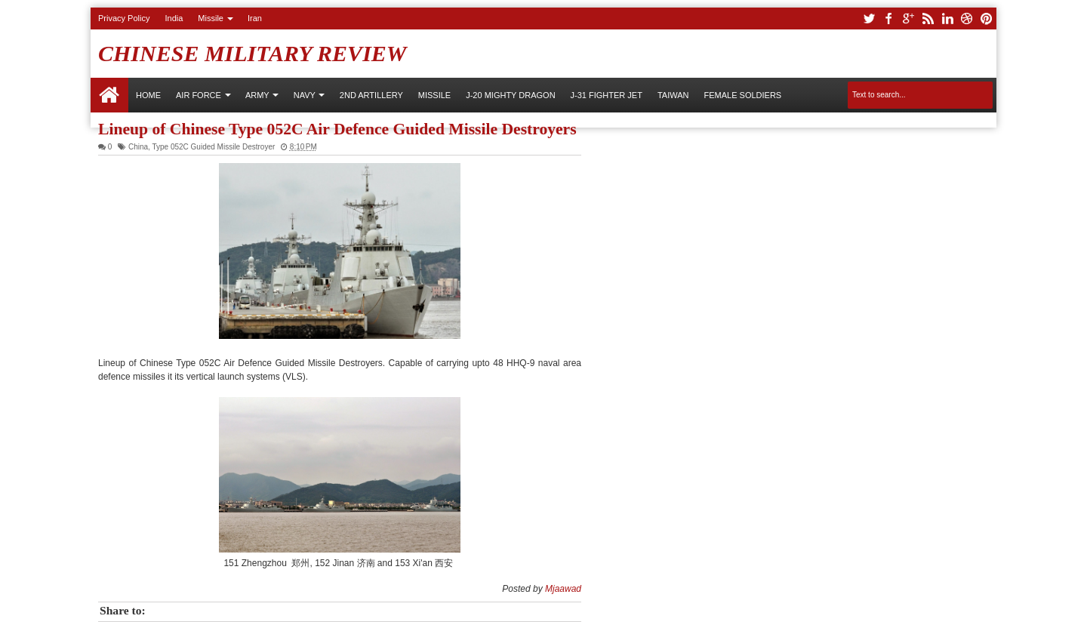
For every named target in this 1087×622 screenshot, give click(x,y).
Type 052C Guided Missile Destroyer (213, 147)
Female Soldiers (742, 95)
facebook (888, 18)
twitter (869, 18)
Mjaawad (563, 589)
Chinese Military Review (252, 53)
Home (109, 95)
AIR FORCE (198, 95)
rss (928, 18)
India (174, 18)
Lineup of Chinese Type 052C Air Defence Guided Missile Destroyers (337, 129)
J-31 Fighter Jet (606, 95)
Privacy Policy (123, 18)
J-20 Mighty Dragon (510, 95)
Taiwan (673, 95)
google (908, 18)
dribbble (967, 18)
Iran (255, 18)
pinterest (986, 18)
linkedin (947, 18)
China (138, 147)
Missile (210, 18)
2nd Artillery (371, 95)
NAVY (305, 95)
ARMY (257, 95)
